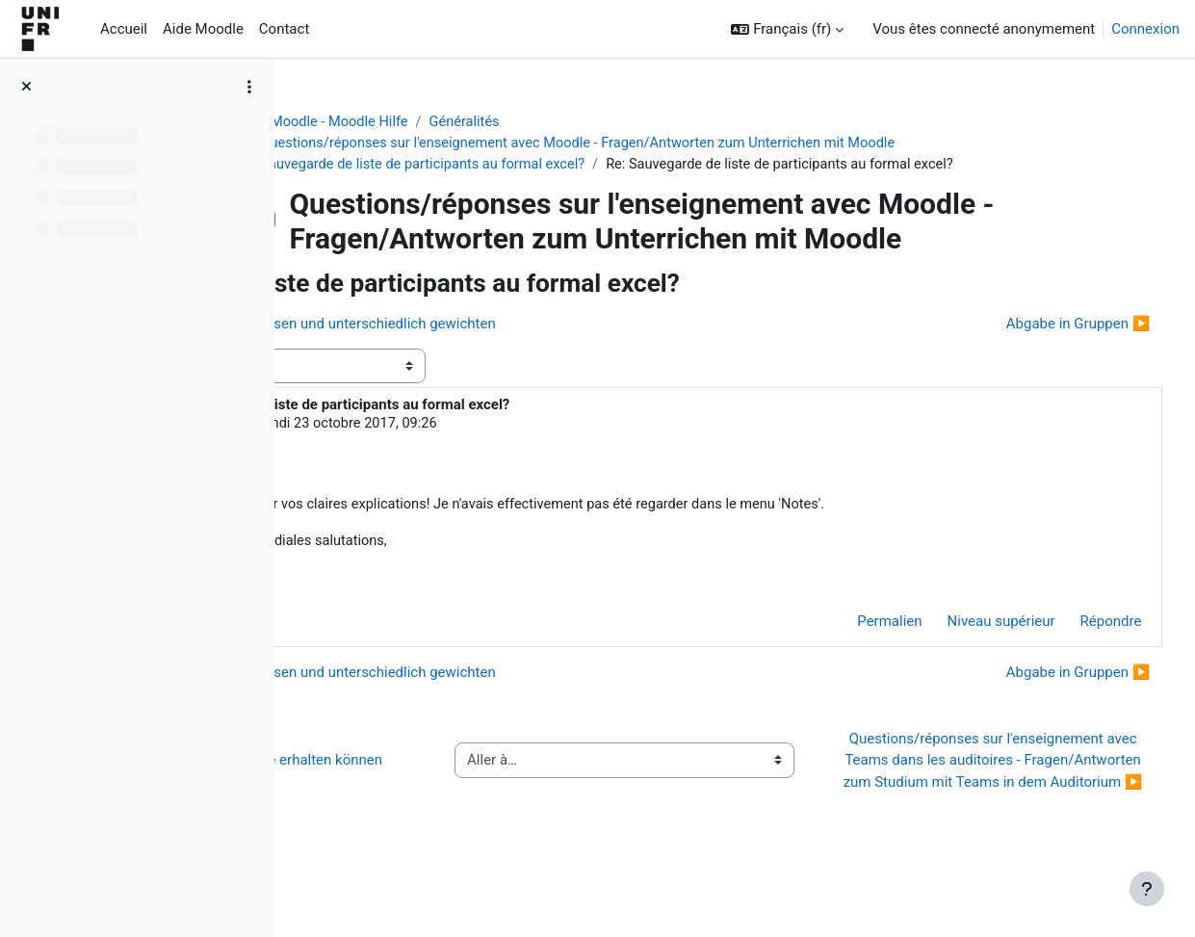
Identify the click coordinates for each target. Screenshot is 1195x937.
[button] (787, 29)
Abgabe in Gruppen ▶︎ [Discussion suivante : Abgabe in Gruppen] (1042, 325)
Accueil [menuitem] (123, 29)
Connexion (1145, 29)
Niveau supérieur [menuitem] (965, 626)
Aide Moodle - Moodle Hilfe (420, 122)
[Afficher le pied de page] (1147, 889)
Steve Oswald (439, 426)
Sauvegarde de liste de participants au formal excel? (522, 165)
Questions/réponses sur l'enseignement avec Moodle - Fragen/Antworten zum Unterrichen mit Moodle (682, 144)
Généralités (566, 122)
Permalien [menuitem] (853, 626)
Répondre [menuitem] (1074, 626)
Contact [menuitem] (284, 29)
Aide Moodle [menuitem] (203, 29)
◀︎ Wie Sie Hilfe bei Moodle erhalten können (440, 787)
